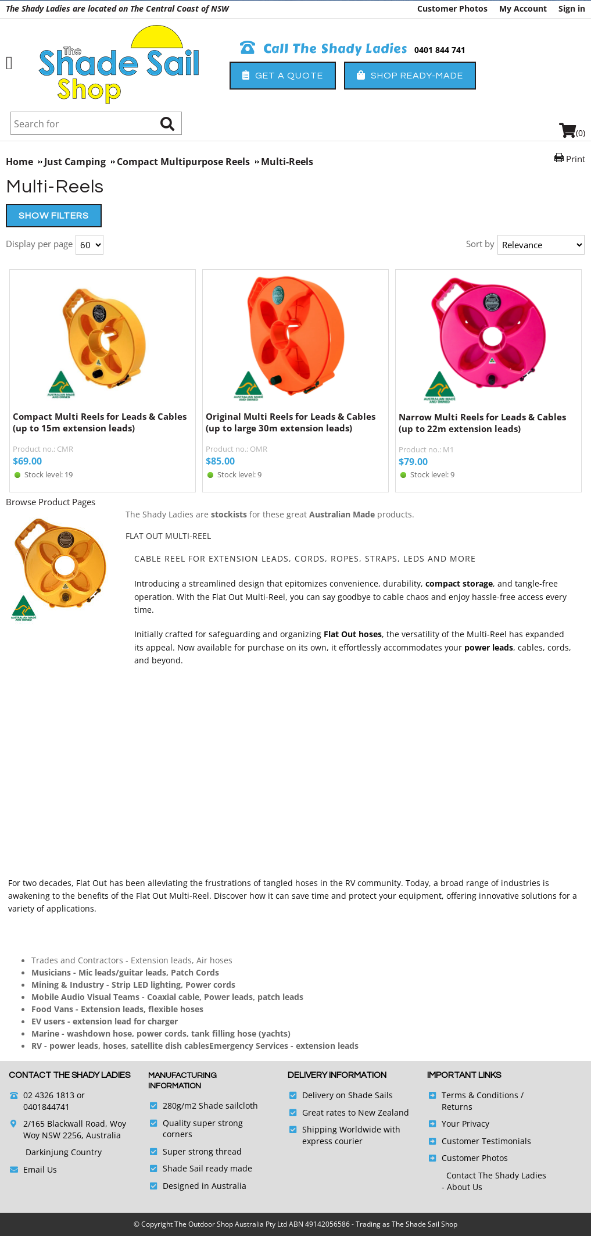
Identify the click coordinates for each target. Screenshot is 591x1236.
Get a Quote (282, 75)
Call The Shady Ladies (324, 49)
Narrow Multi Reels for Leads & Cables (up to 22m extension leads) (482, 422)
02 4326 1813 (48, 1095)
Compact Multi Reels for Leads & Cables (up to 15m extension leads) (100, 422)
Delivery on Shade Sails (347, 1095)
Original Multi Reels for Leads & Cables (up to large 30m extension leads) (290, 422)
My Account (523, 8)
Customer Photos (452, 8)
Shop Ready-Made (410, 75)
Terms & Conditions (480, 1095)
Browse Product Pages (50, 502)
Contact (462, 1175)
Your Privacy (465, 1123)
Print (575, 159)
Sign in (571, 8)
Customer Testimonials (486, 1140)
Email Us (40, 1169)
